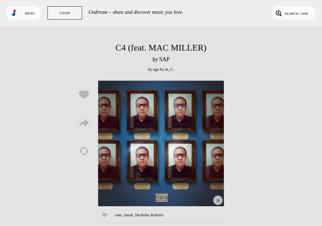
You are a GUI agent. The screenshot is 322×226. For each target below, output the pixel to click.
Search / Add (291, 13)
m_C (169, 69)
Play (161, 143)
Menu (30, 13)
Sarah (128, 215)
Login (64, 13)
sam (118, 215)
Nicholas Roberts (149, 215)
